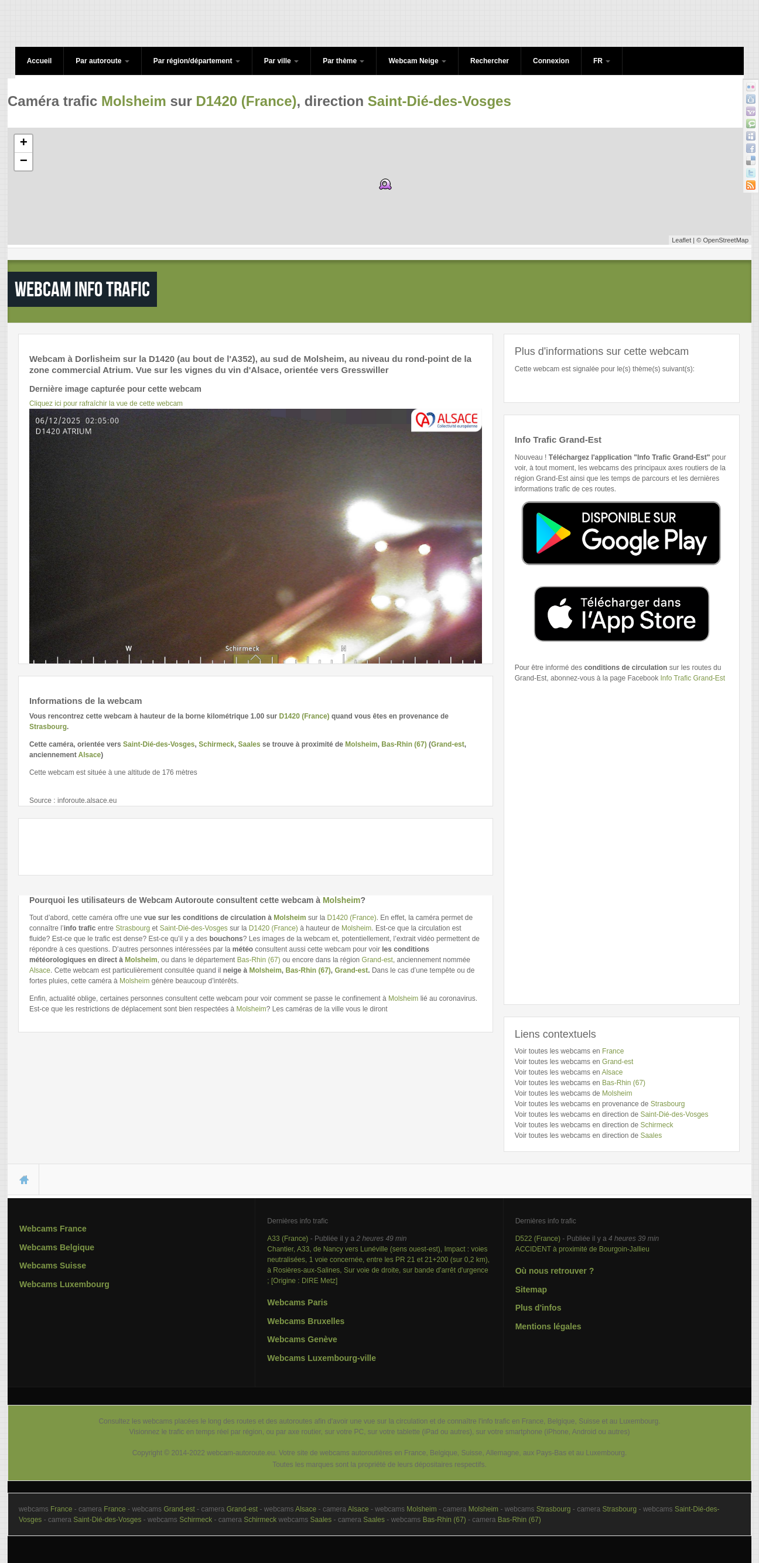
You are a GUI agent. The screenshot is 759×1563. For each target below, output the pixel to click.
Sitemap (531, 1289)
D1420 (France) (246, 101)
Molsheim (133, 101)
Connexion (551, 61)
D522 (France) (537, 1238)
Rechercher (489, 61)
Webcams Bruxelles (305, 1321)
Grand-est (447, 744)
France (613, 1051)
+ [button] (24, 143)
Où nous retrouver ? (554, 1270)
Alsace (89, 755)
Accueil (39, 61)
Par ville (281, 61)
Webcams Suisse (52, 1265)
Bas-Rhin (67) (403, 744)
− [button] (24, 161)
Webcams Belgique (56, 1247)
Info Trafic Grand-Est (692, 678)
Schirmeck (216, 744)
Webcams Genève (302, 1339)
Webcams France (53, 1228)
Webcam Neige (417, 61)
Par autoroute (102, 61)
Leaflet (681, 240)
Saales (249, 744)
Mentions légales (548, 1326)
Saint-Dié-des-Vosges (439, 101)
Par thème (343, 61)
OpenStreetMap (725, 240)
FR (601, 61)
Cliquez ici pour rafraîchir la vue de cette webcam (106, 403)
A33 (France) (287, 1238)
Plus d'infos (538, 1307)
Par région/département (196, 61)
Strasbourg (48, 727)
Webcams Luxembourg (64, 1284)
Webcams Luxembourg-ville (321, 1358)
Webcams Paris (297, 1302)
